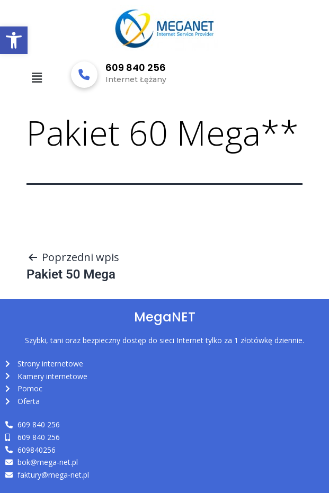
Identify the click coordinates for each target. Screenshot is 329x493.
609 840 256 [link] (135, 67)
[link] (14, 40)
